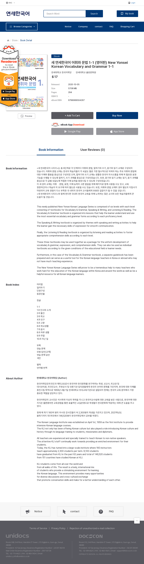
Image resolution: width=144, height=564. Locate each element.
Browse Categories (20, 26)
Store (15, 40)
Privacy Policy (58, 528)
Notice (68, 26)
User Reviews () (92, 150)
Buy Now (117, 115)
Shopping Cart (127, 26)
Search (94, 13)
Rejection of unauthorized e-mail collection (92, 528)
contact (99, 26)
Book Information (51, 150)
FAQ (111, 26)
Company (83, 26)
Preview (28, 116)
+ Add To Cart (72, 115)
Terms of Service (38, 528)
